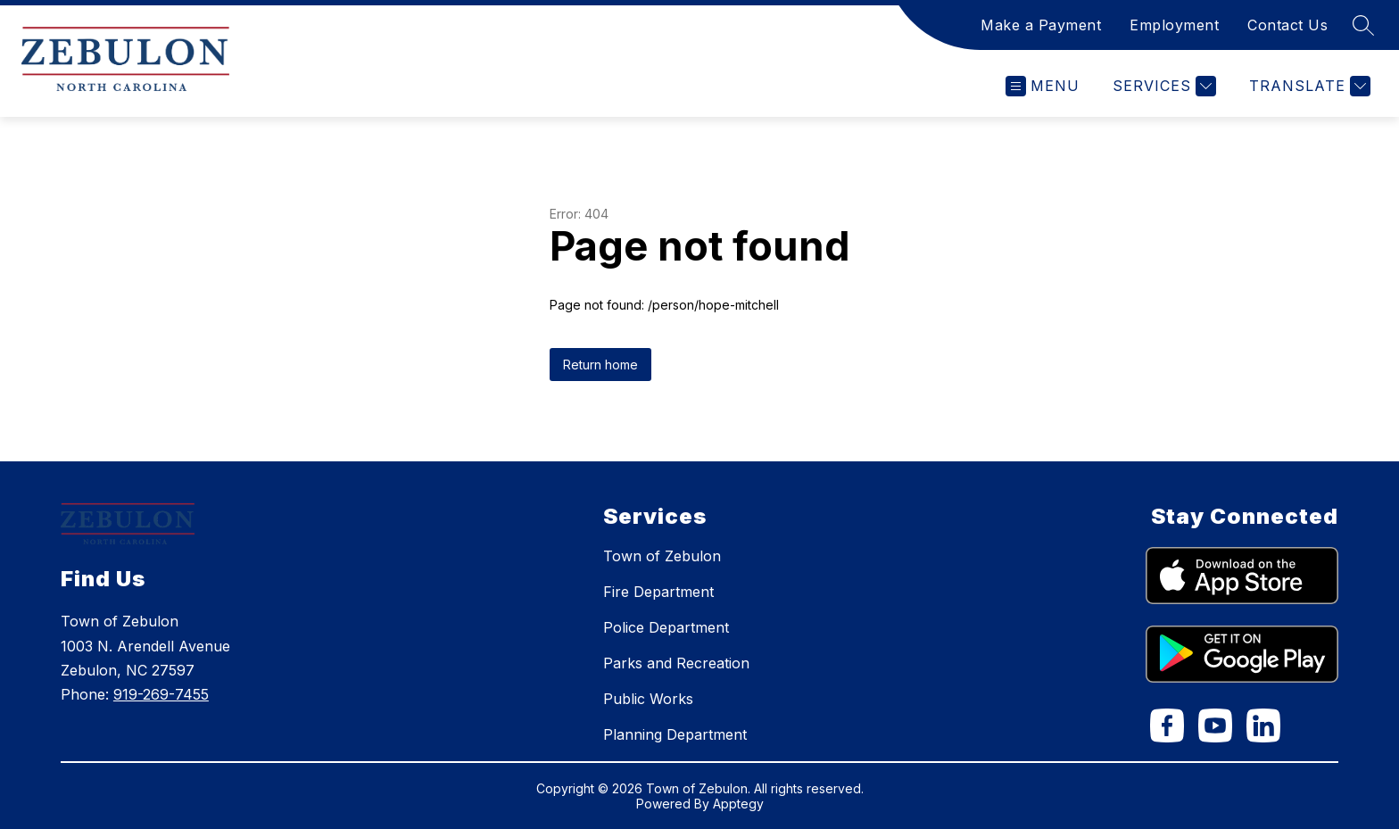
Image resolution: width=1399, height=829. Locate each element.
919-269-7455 (161, 694)
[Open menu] (1043, 86)
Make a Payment (1041, 25)
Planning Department (675, 734)
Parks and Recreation (676, 663)
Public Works (648, 699)
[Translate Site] (1307, 86)
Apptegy (738, 803)
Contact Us (1287, 25)
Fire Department (658, 592)
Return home (600, 364)
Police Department (666, 627)
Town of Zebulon (662, 556)
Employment (1174, 25)
